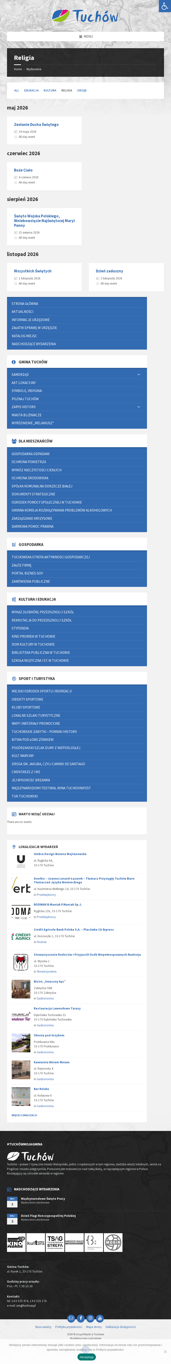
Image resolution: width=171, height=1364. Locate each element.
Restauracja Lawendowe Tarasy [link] (57, 1008)
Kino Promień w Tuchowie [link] (33, 636)
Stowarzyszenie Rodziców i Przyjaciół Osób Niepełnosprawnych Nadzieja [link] (87, 955)
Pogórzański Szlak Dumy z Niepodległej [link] (46, 748)
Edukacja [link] (31, 90)
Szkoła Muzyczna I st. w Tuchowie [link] (40, 660)
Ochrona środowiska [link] (30, 478)
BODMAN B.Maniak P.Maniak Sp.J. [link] (58, 905)
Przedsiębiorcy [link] (46, 895)
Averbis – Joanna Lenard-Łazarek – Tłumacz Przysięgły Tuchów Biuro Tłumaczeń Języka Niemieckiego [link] (84, 880)
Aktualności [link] (22, 311)
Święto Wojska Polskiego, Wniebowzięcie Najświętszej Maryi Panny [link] (44, 220)
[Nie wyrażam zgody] (165, 1351)
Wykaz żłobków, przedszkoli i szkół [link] (43, 612)
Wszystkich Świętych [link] (33, 271)
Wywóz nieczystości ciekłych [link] (37, 470)
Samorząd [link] (20, 374)
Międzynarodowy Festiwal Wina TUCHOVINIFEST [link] (51, 788)
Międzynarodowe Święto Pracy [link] (43, 1199)
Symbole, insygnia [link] (27, 390)
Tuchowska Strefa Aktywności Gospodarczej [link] (51, 557)
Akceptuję (87, 1357)
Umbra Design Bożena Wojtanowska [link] (60, 854)
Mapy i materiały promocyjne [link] (36, 723)
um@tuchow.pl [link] (26, 1306)
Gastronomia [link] (45, 998)
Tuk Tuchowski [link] (25, 796)
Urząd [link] (82, 90)
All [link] (16, 90)
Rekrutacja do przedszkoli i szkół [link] (42, 620)
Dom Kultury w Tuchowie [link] (33, 644)
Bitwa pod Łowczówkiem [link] (32, 739)
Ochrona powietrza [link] (29, 462)
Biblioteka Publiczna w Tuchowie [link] (41, 652)
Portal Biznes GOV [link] (27, 573)
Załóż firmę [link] (21, 565)
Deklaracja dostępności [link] (121, 1327)
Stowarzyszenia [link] (46, 971)
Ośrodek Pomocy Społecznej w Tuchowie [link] (47, 502)
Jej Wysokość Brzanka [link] (31, 780)
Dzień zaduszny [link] (109, 271)
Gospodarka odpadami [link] (30, 454)
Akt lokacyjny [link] (24, 382)
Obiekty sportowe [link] (27, 699)
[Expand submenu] (138, 374)
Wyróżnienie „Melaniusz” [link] (33, 423)
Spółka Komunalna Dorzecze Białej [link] (42, 486)
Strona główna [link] (25, 303)
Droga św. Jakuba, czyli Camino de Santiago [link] (48, 764)
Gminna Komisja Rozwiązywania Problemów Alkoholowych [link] (62, 510)
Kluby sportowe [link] (26, 707)
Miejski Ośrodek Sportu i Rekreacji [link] (42, 691)
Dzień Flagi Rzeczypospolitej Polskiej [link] (48, 1216)
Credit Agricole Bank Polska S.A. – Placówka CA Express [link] (74, 930)
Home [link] (18, 69)
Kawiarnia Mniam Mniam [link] (52, 1062)
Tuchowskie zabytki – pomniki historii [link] (44, 731)
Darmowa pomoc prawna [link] (32, 526)
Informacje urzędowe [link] (31, 320)
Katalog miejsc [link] (24, 336)
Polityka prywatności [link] (68, 1327)
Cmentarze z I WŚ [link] (26, 772)
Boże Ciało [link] (23, 170)
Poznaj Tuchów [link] (25, 399)
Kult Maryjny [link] (23, 755)
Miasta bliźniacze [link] (27, 415)
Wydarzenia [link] (33, 69)
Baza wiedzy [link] (43, 1327)
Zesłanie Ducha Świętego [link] (36, 124)
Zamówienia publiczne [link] (31, 581)
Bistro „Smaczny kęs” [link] (50, 982)
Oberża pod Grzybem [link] (49, 1035)
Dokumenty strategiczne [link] (33, 494)
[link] (165, 6)
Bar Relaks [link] (41, 1089)
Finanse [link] (41, 942)
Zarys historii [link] (23, 407)
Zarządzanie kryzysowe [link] (32, 518)
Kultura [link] (50, 90)
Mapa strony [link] (94, 1327)
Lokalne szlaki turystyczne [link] (36, 715)
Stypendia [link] (20, 628)
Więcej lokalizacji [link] (24, 1115)
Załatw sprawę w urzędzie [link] (34, 327)
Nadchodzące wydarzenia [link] (34, 344)
